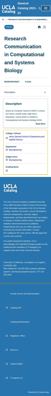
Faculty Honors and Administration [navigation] (24, 294)
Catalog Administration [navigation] (20, 322)
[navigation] (8, 9)
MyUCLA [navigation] (14, 350)
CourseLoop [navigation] (43, 392)
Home (4, 19)
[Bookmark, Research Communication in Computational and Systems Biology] (44, 27)
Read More (40, 124)
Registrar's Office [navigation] (17, 336)
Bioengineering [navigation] (15, 150)
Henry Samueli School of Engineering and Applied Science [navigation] (26, 138)
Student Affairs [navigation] (16, 364)
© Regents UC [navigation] (16, 378)
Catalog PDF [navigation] (15, 308)
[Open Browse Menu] (45, 8)
